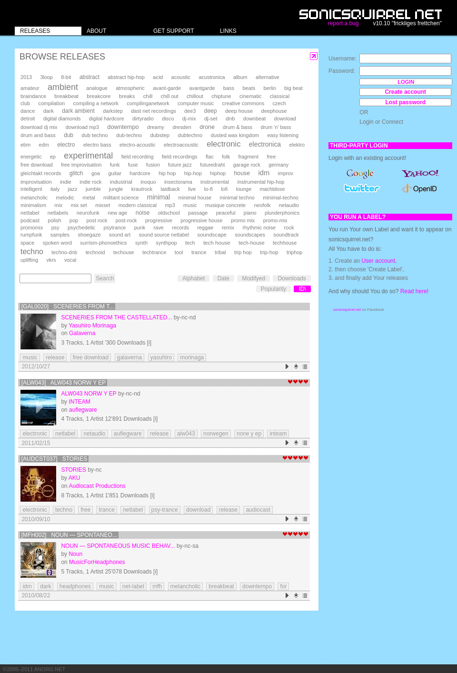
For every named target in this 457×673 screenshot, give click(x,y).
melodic (65, 197)
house (242, 173)
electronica (265, 144)
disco (168, 118)
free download (36, 165)
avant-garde (167, 88)
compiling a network (96, 103)
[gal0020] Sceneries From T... (67, 306)
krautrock (141, 189)
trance (199, 252)
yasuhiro (161, 357)
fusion (153, 165)
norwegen (215, 433)
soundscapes (250, 235)
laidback (170, 189)
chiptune (221, 96)
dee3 (190, 111)
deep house (239, 111)
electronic (223, 143)
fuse (133, 165)
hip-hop (193, 173)
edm (44, 145)
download (285, 118)
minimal (158, 197)
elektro (297, 145)
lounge (243, 189)
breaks (127, 96)
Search (105, 278)
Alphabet (193, 278)
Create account (405, 92)
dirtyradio (143, 118)
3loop (46, 77)
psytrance (115, 227)
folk (226, 156)
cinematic (250, 96)
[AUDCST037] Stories (54, 458)
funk (115, 165)
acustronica (212, 77)
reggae (205, 227)
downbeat (254, 118)
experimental (88, 155)
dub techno (94, 135)
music (190, 205)
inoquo (148, 182)
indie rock (90, 182)
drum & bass (237, 127)
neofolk (262, 205)
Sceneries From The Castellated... (116, 317)
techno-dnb (64, 252)
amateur (30, 88)
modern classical (138, 205)
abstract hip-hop (126, 77)
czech (279, 103)
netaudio (289, 205)
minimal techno (236, 197)
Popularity (273, 289)
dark (48, 111)
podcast (30, 220)
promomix (31, 227)
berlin (270, 88)
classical (279, 96)
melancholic (34, 197)
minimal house (195, 197)
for (283, 586)
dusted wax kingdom (234, 135)
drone (207, 127)
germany (278, 165)
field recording (137, 156)
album (240, 77)
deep (210, 111)
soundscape (211, 235)
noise (143, 212)
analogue (96, 88)
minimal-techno (280, 197)
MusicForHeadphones (97, 562)
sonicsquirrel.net (347, 309)
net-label (133, 586)
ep (53, 156)
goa (95, 173)
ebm (25, 145)
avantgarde (202, 88)
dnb (230, 118)
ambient (63, 87)
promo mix (243, 220)
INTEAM (79, 401)
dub (68, 135)
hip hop (167, 173)
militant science (121, 197)
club (25, 103)
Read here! (414, 291)
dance (27, 111)
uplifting (29, 260)
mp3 (170, 205)
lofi (224, 189)
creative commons (243, 103)
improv (285, 173)
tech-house (251, 243)
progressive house (201, 220)
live (192, 189)
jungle (116, 189)
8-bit (66, 77)
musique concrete (225, 205)
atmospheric (130, 88)
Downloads (292, 278)
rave (158, 227)
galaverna (129, 357)
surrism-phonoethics (103, 243)
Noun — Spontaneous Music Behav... (118, 546)
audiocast (258, 509)
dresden (181, 127)
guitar (114, 173)
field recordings (180, 156)
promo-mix (275, 220)
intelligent (31, 189)
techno (31, 251)
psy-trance (164, 509)
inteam (278, 433)
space (27, 243)
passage (198, 213)
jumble (93, 189)
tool (179, 252)
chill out (170, 96)
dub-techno (129, 135)
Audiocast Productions (97, 486)
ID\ (302, 289)
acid (158, 77)
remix (228, 227)
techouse (123, 252)
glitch (76, 173)
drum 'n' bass (275, 127)
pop (74, 220)
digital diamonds (62, 118)
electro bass (97, 145)
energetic (30, 156)
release (55, 357)
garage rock (246, 165)
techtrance (154, 252)
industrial (121, 181)
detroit (27, 118)
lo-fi (208, 189)
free (271, 156)
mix (58, 205)
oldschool (169, 213)
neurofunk (88, 213)
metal (88, 197)
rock (289, 227)
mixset (102, 205)
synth (141, 243)
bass (228, 88)
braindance (33, 96)
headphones (75, 586)
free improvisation (81, 165)
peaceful (226, 213)
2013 (26, 77)
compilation (51, 103)
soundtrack (285, 235)
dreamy (155, 127)
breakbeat (66, 96)
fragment (248, 156)
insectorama (178, 182)
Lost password (405, 102)
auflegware (83, 409)
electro (66, 144)
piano (250, 213)
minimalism (33, 205)
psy (55, 227)
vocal (70, 260)
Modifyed (253, 278)
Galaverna (82, 333)
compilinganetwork (148, 103)
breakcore (98, 96)
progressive (158, 220)
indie (65, 182)
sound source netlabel (164, 235)
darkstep (112, 111)
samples (60, 235)
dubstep (159, 135)
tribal (220, 252)
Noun (75, 554)
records (180, 227)
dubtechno (190, 135)
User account (378, 260)
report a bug (343, 23)
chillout (195, 96)
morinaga (192, 357)
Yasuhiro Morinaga (92, 325)
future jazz (180, 165)
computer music (196, 103)
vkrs (51, 260)
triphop (294, 252)
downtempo (123, 126)
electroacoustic (181, 145)
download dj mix (38, 127)
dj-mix (189, 118)
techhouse (285, 243)
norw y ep (249, 433)
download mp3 (82, 127)
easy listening (283, 135)
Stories (73, 469)
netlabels (58, 213)
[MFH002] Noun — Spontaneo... (69, 535)
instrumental (214, 182)
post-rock (126, 220)
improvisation (36, 182)
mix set (79, 205)
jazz (73, 189)
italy (55, 189)
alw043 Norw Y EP (88, 393)
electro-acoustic (137, 145)
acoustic (180, 77)
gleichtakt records (40, 173)
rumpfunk (31, 235)
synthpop (166, 243)
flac (210, 156)
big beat (293, 88)
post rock (97, 220)
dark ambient (78, 111)
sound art (119, 235)
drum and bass (38, 135)
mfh (157, 586)
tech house (216, 242)
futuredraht (212, 165)
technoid (95, 252)
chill (148, 96)
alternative (267, 77)
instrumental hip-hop (261, 182)
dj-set (211, 118)
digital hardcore (106, 118)
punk (139, 227)
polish (54, 220)
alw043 (186, 433)
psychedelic (81, 227)
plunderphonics (282, 213)
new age (117, 213)
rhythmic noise (259, 227)
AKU (74, 478)
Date (223, 278)
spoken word (57, 243)
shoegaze (89, 235)
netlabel (29, 213)
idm (263, 173)
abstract (89, 77)
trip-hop (269, 252)
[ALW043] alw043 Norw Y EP (63, 382)
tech (190, 243)
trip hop (243, 252)
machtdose (272, 189)
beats (248, 88)
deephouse (274, 111)
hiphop (218, 173)
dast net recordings (153, 111)
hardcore (139, 173)
